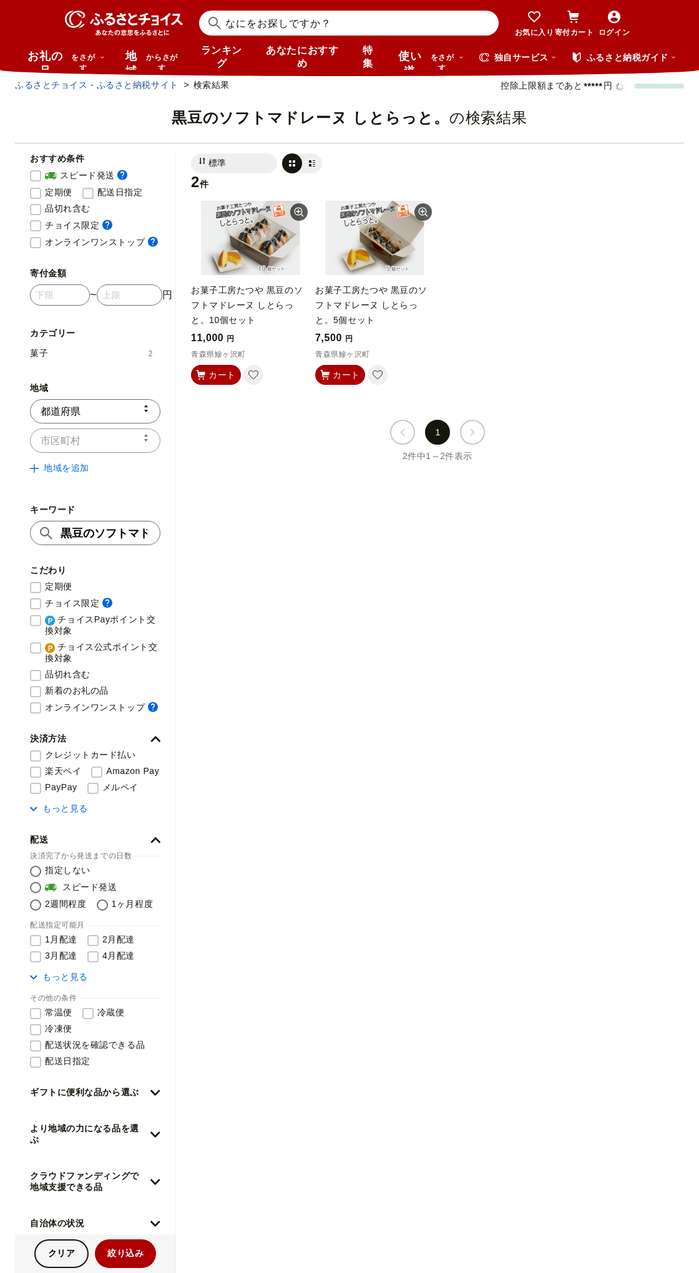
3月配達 (61, 956)
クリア (62, 1253)
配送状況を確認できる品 (95, 1045)
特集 (368, 57)
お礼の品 (66, 60)
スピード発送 (86, 176)
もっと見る (59, 808)
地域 (153, 60)
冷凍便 (58, 1028)
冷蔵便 (111, 1012)
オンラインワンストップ (101, 241)
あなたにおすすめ (302, 57)
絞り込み (125, 1253)
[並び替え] (234, 163)
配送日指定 (120, 192)
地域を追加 (59, 468)
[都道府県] (95, 411)
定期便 (58, 192)
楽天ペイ (63, 771)
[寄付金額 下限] (60, 295)
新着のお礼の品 (77, 690)
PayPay (61, 787)
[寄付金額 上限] (129, 295)
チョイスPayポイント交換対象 (100, 625)
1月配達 (61, 939)
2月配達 (118, 939)
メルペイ (120, 787)
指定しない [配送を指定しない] (67, 870)
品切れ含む (67, 208)
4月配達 (118, 956)
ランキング (221, 57)
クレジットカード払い (90, 755)
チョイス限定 (78, 225)
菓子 (91, 353)
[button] (95, 739)
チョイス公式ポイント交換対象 (101, 652)
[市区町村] (95, 440)
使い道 (431, 60)
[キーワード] (95, 533)
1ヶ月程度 (133, 904)
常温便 (58, 1012)
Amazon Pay (132, 771)
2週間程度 (66, 904)
